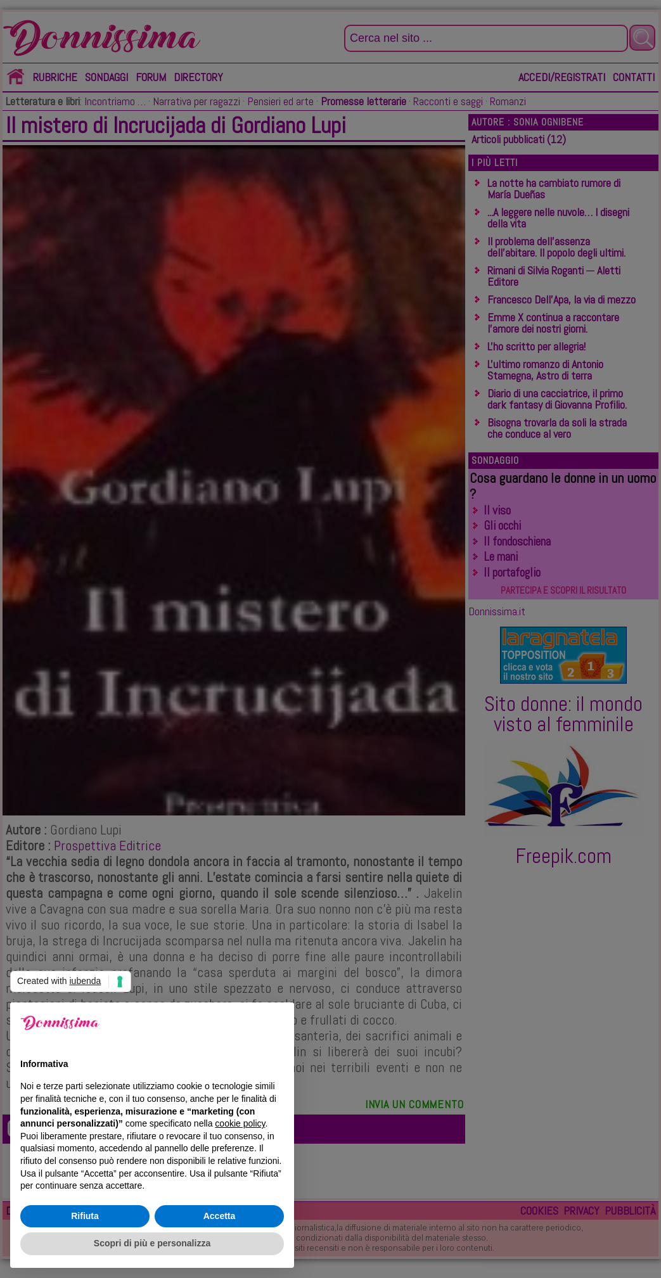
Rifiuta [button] (85, 1216)
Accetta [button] (219, 1216)
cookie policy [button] (240, 1123)
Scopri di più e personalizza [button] (152, 1243)
